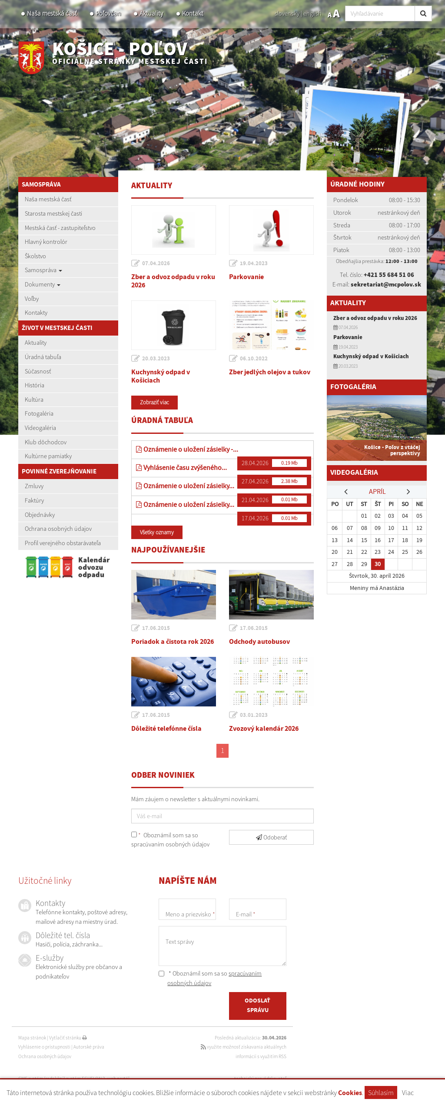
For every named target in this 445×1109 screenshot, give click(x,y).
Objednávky (40, 515)
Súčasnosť (38, 371)
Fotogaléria (39, 413)
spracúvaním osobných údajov (170, 844)
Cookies (350, 1093)
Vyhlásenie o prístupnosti (44, 1047)
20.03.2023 (156, 359)
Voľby (32, 299)
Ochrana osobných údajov (58, 529)
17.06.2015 (156, 628)
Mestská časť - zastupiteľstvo (60, 228)
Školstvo (35, 256)
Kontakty (36, 312)
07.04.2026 (156, 263)
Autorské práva (88, 1047)
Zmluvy (34, 486)
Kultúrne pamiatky (48, 456)
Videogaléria (40, 428)
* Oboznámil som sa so (210, 978)
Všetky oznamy (157, 532)
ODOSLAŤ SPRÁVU (257, 1005)
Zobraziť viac (154, 402)
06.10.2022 (254, 359)
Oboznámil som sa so (170, 840)
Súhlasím (381, 1092)
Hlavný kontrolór (46, 242)
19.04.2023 (254, 263)
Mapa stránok (32, 1038)
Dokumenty (42, 284)
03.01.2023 (254, 715)
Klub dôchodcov (45, 442)
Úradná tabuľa (43, 357)
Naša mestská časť (52, 13)
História (34, 385)
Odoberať (271, 837)
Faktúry (34, 500)
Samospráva (43, 270)
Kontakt (192, 13)
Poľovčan (108, 13)
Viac (408, 1092)
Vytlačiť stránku (68, 1038)
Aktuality (151, 13)
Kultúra (34, 399)
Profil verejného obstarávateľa (63, 543)
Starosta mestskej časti (53, 213)
